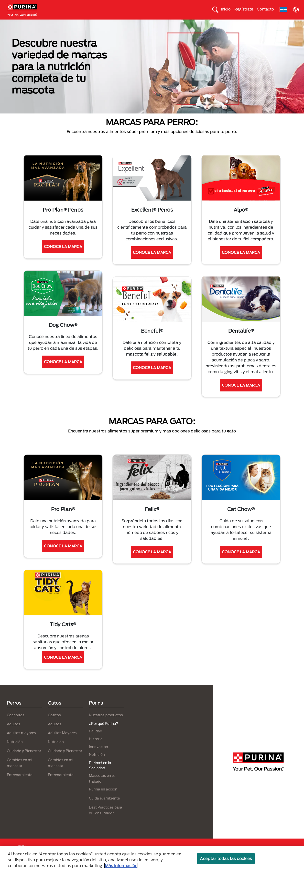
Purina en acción (103, 798)
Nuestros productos (99, 24)
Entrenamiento (20, 783)
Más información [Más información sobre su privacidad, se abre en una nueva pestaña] (121, 865)
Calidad (95, 740)
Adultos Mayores (62, 741)
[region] (152, 858)
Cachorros (15, 723)
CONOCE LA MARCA (63, 255)
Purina (96, 711)
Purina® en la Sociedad (143, 24)
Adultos (13, 732)
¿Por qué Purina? (281, 24)
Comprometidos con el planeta (233, 24)
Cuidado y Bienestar (24, 760)
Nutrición (15, 750)
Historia (96, 747)
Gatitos (54, 723)
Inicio (226, 9)
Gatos (33, 24)
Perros (14, 24)
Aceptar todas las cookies (226, 858)
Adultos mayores (21, 741)
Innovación (98, 755)
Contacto (265, 9)
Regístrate (243, 9)
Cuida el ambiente (185, 24)
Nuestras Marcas (61, 24)
